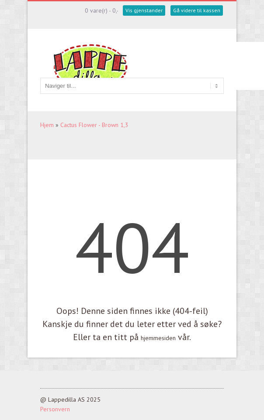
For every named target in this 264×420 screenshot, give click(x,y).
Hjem (47, 125)
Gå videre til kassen (196, 10)
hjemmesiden (158, 338)
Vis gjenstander (144, 10)
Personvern (55, 409)
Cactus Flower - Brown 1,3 (94, 125)
